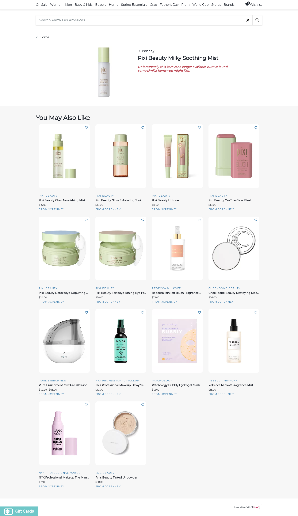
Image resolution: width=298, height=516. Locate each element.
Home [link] (113, 4)
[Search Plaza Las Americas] (139, 20)
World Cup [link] (200, 4)
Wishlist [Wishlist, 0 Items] (253, 4)
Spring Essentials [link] (134, 4)
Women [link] (56, 4)
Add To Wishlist (86, 127)
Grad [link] (153, 4)
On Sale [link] (42, 4)
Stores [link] (216, 4)
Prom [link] (185, 4)
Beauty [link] (100, 4)
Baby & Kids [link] (84, 4)
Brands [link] (229, 4)
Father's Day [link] (169, 4)
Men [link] (68, 4)
